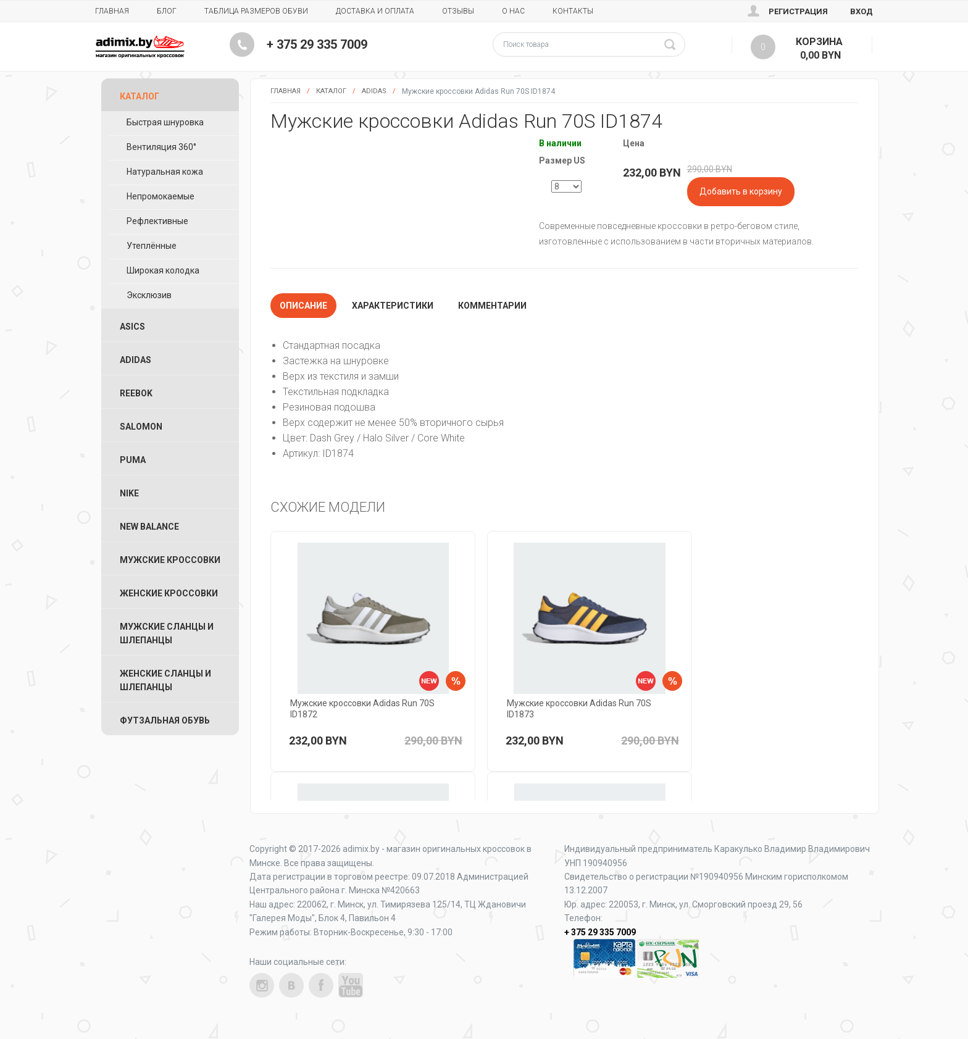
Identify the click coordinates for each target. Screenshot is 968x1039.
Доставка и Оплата (375, 11)
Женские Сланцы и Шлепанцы (165, 680)
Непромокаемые (160, 196)
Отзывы (458, 11)
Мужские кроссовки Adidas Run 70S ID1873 (579, 708)
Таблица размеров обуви (256, 11)
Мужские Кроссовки (170, 560)
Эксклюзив (149, 295)
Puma (133, 460)
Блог (167, 11)
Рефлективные (157, 221)
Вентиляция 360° (161, 147)
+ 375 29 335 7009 (317, 44)
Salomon (141, 427)
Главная (112, 11)
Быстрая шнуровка (165, 122)
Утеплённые (152, 246)
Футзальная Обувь (165, 720)
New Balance (149, 527)
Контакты (573, 11)
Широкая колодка (163, 270)
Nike (129, 493)
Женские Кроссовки (169, 593)
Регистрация (798, 11)
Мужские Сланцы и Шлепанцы (167, 633)
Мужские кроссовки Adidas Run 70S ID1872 (362, 708)
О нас (513, 11)
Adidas (374, 91)
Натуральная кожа (165, 172)
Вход (861, 11)
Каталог (331, 91)
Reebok (136, 393)
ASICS (132, 327)
